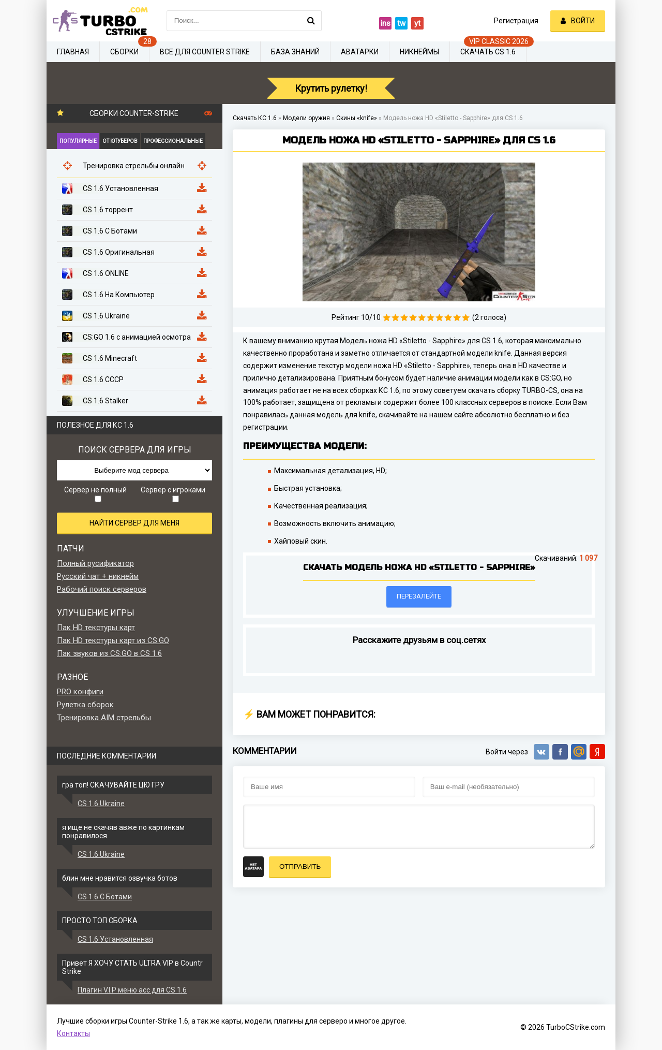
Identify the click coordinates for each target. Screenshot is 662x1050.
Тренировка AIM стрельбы (104, 717)
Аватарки (360, 52)
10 (465, 317)
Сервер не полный (95, 494)
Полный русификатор (95, 563)
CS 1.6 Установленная (115, 939)
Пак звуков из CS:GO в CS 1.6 (109, 653)
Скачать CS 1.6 (488, 52)
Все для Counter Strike (205, 52)
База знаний (295, 52)
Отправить (300, 866)
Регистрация (516, 21)
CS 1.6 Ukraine (101, 803)
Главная (73, 52)
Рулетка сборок (85, 704)
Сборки (124, 52)
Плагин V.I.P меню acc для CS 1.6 (132, 990)
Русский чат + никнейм (98, 576)
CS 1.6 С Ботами (105, 897)
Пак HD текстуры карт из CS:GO (113, 640)
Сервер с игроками (173, 494)
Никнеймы (419, 52)
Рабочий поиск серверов (101, 589)
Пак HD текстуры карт (96, 627)
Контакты (73, 1033)
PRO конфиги (80, 691)
